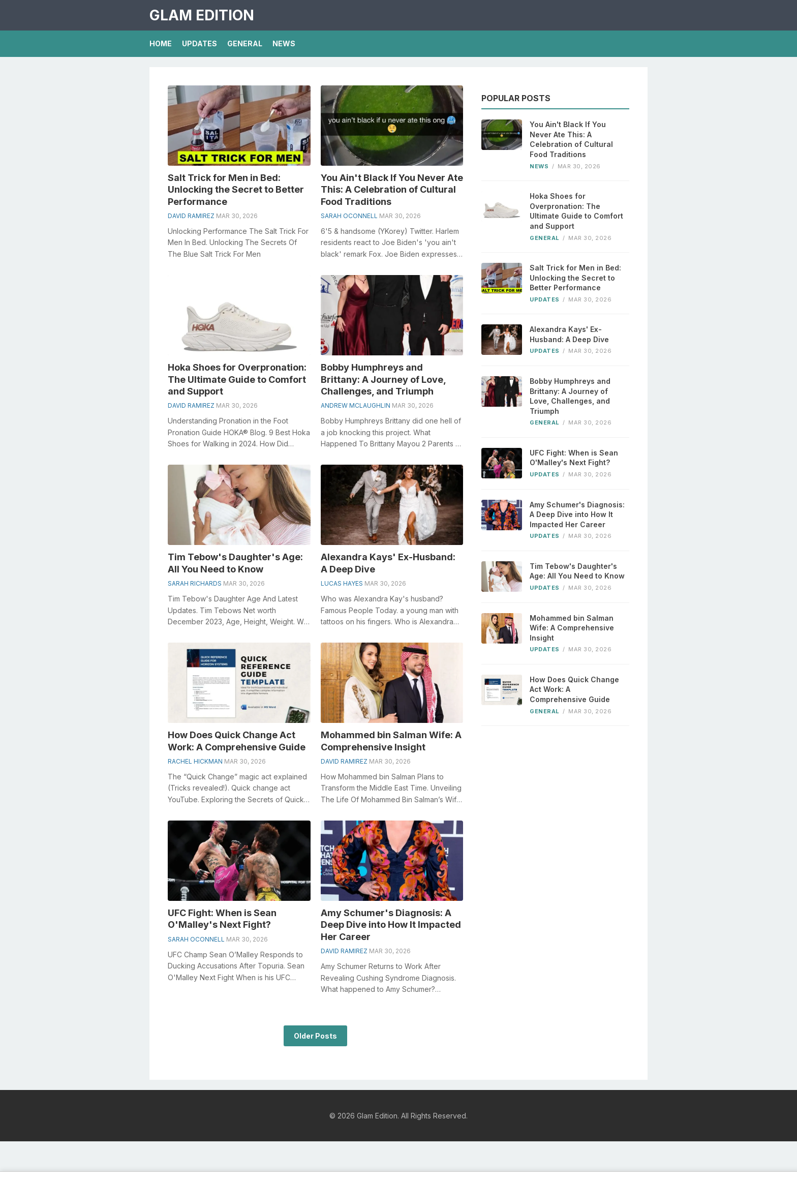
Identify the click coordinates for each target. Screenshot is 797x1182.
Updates (199, 43)
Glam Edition (201, 15)
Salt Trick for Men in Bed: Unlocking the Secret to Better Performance (236, 189)
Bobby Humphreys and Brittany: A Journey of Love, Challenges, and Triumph (383, 379)
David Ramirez (191, 216)
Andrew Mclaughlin (355, 405)
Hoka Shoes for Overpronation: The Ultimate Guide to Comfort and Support (237, 379)
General (244, 43)
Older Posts (315, 1036)
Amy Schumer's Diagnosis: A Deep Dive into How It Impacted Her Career (391, 924)
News (283, 43)
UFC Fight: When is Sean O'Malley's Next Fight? (574, 457)
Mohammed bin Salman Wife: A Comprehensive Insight (572, 628)
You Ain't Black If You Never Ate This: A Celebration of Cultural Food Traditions (392, 189)
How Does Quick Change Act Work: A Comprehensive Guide (574, 689)
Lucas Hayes (342, 583)
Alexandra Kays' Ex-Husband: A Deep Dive (569, 334)
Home (160, 43)
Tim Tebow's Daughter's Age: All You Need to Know (577, 571)
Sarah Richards (195, 583)
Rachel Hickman (195, 761)
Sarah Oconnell (349, 216)
